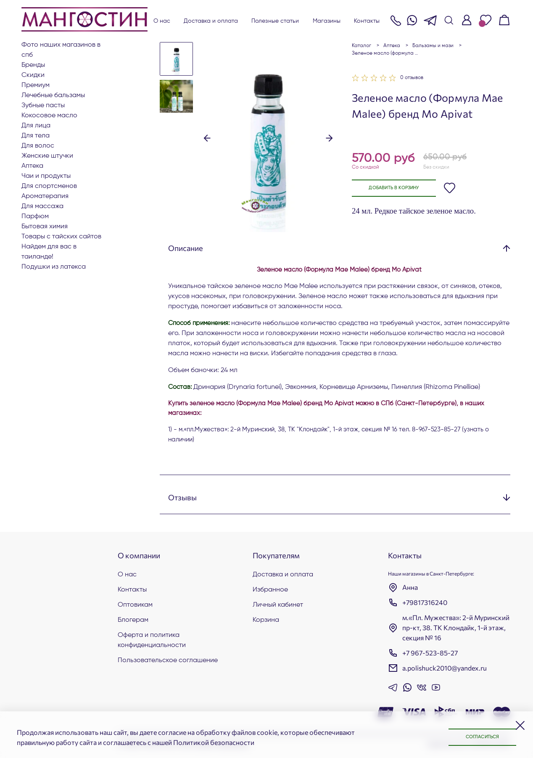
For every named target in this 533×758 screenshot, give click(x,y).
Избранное (270, 589)
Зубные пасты (43, 105)
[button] (207, 137)
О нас (162, 21)
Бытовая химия (44, 226)
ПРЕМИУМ (35, 85)
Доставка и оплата (211, 21)
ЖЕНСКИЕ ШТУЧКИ (47, 156)
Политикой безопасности (213, 742)
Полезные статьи (275, 21)
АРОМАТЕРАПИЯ (45, 196)
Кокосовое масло (49, 115)
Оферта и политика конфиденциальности (152, 640)
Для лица (35, 125)
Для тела (35, 135)
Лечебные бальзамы (53, 95)
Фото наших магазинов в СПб (60, 50)
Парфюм (35, 216)
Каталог (361, 45)
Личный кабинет (278, 605)
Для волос (37, 146)
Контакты (367, 21)
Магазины (327, 21)
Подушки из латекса (53, 267)
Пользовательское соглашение (168, 660)
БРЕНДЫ (33, 65)
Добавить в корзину (398, 188)
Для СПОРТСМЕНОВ (49, 186)
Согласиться (478, 737)
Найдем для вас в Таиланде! (49, 251)
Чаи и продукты (46, 176)
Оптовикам (135, 605)
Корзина (266, 620)
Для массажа (42, 206)
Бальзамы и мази (433, 45)
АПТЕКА (32, 166)
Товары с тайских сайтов (61, 236)
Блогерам (133, 620)
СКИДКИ (33, 75)
